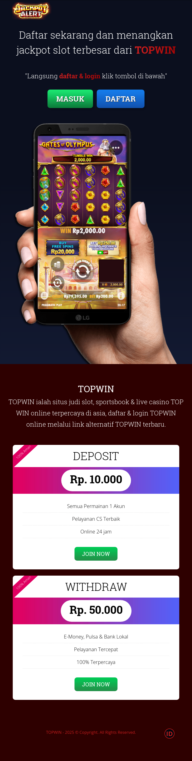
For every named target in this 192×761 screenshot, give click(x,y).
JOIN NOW (96, 553)
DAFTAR (121, 99)
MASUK (70, 99)
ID (169, 733)
